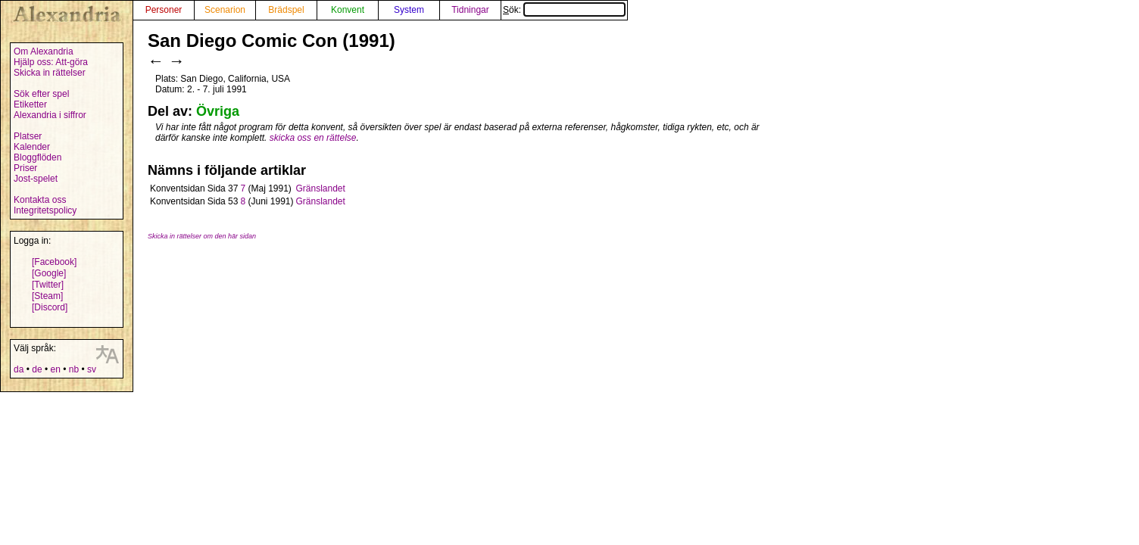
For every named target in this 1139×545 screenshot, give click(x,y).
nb (74, 369)
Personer (164, 10)
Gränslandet (320, 188)
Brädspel (286, 10)
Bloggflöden (37, 157)
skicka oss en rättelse (313, 137)
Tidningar (470, 10)
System (409, 10)
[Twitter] (48, 284)
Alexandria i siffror (50, 115)
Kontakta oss (40, 200)
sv (91, 369)
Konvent (347, 10)
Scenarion (224, 10)
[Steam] (47, 296)
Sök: (564, 10)
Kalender (32, 147)
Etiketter (30, 104)
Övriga (217, 111)
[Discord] (49, 307)
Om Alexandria (43, 51)
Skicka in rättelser (50, 72)
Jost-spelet (36, 178)
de (37, 369)
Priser (25, 168)
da (18, 369)
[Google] (49, 273)
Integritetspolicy (45, 210)
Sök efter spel (41, 94)
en (55, 369)
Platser (28, 136)
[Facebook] (54, 262)
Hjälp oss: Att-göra (51, 62)
